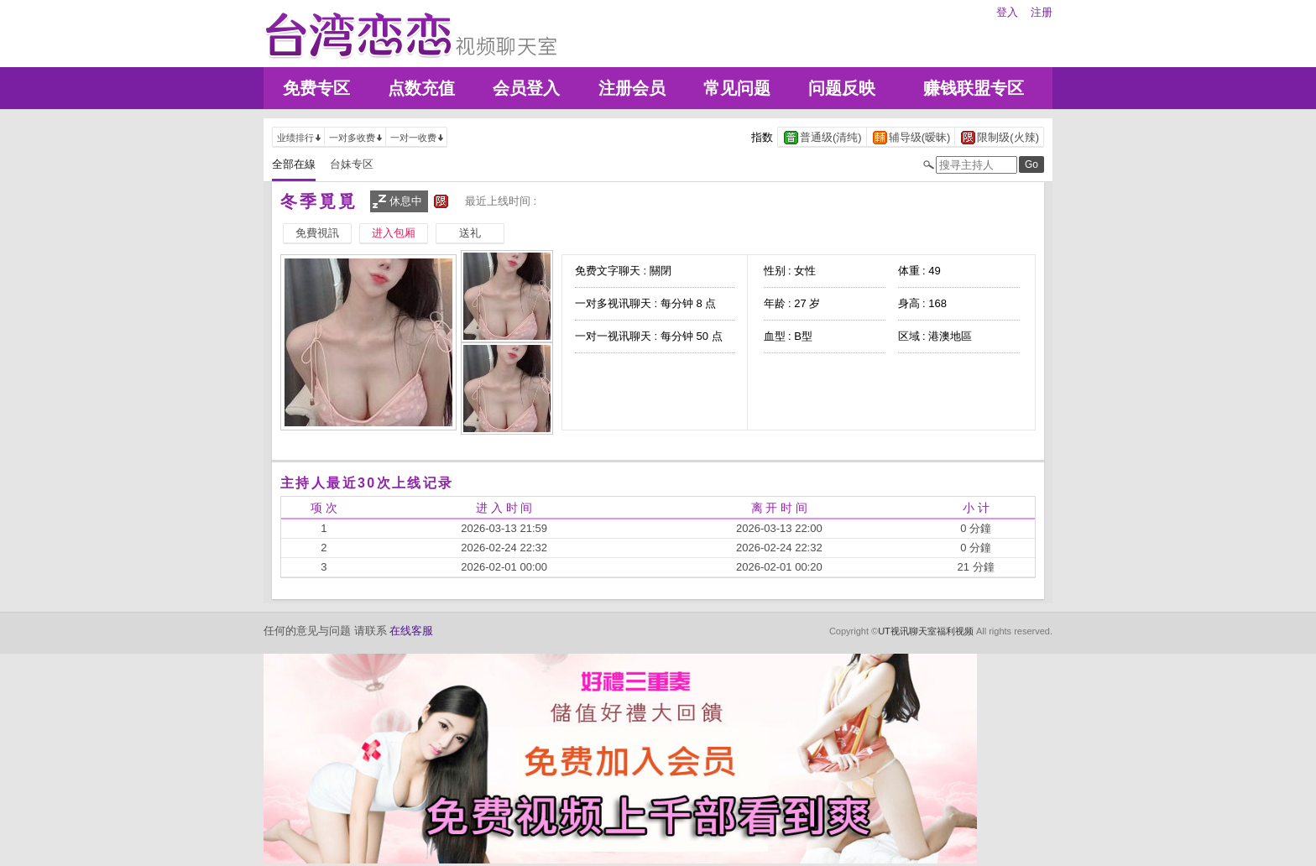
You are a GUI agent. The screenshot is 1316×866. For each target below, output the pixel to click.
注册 (1041, 12)
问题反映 (841, 88)
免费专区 (316, 88)
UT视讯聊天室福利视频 (926, 631)
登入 (1007, 12)
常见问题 (736, 88)
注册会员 (632, 88)
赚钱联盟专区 (973, 88)
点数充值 (421, 88)
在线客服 (411, 630)
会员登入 (526, 88)
